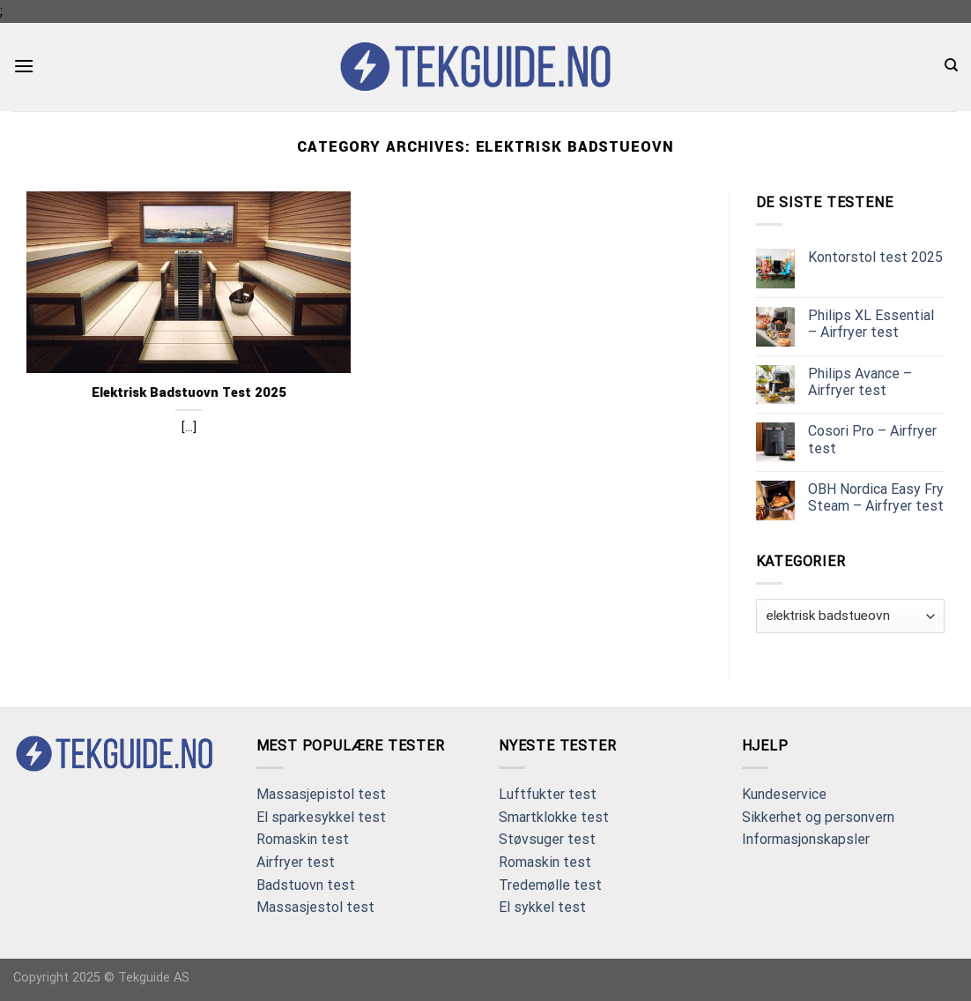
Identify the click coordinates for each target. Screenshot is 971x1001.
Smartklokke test (554, 817)
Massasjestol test (315, 907)
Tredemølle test (550, 885)
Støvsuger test (547, 839)
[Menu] (23, 65)
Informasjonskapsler (806, 839)
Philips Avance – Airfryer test (860, 382)
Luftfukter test (548, 794)
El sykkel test (542, 907)
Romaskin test (302, 839)
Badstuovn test (305, 885)
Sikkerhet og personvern (818, 817)
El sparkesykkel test (321, 817)
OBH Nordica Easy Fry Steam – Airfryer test (876, 497)
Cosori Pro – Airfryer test (872, 439)
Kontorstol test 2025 (875, 257)
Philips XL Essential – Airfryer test (871, 323)
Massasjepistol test (321, 794)
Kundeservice (784, 794)
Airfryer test (295, 862)
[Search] (951, 65)
